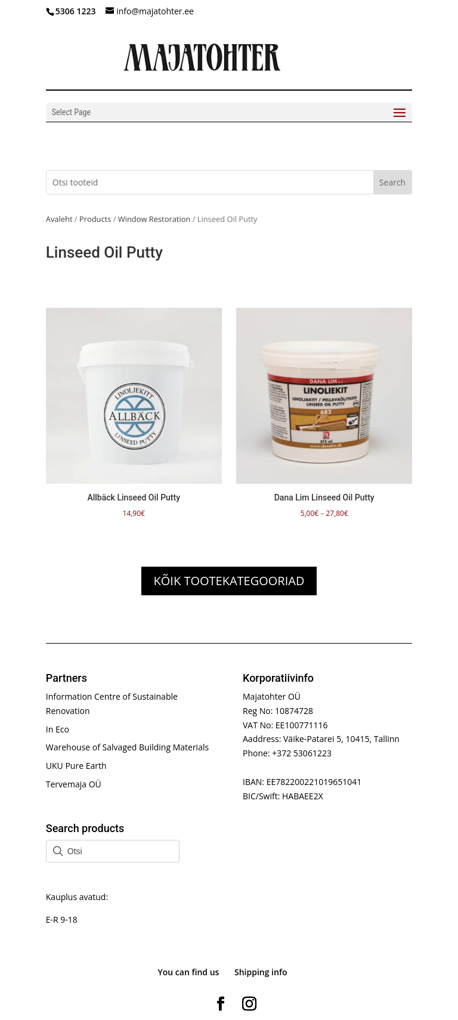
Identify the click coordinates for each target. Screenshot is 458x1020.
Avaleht (59, 219)
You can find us (188, 972)
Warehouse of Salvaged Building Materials (127, 747)
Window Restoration (154, 219)
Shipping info (260, 972)
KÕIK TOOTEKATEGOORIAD (229, 581)
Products (95, 219)
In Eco (57, 729)
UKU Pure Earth (76, 765)
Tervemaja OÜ (73, 784)
